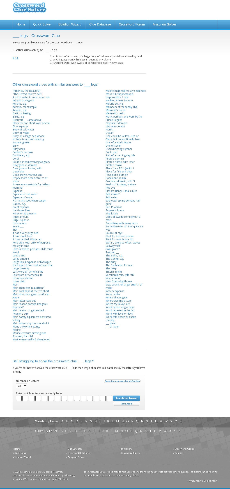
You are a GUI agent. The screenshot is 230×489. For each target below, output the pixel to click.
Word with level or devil (119, 313)
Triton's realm (114, 271)
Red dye (110, 187)
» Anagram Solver (75, 457)
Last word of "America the (28, 271)
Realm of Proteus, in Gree (121, 184)
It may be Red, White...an (27, 239)
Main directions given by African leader (31, 296)
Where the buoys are (118, 304)
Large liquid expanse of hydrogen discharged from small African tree (33, 263)
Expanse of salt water (25, 194)
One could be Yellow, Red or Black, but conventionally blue (123, 137)
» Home (16, 448)
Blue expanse (20, 126)
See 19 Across (114, 207)
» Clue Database (74, 448)
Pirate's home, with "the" (120, 161)
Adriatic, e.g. (20, 103)
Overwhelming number (119, 149)
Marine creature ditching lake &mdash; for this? (29, 334)
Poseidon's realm (116, 178)
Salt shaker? (112, 194)
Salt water (111, 197)
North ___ (111, 129)
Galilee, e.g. (19, 203)
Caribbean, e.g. (21, 155)
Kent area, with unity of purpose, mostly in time (32, 244)
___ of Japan (112, 326)
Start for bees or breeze (120, 236)
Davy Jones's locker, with (27, 168)
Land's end (19, 255)
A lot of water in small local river (31, 97)
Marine (17, 329)
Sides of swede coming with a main (123, 218)
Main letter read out (24, 300)
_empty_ (110, 320)
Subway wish (113, 245)
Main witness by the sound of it (31, 323)
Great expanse (21, 207)
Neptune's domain (116, 123)
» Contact (178, 453)
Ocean (109, 132)
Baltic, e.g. (18, 116)
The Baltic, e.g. (114, 255)
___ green (111, 323)
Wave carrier (113, 294)
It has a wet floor (23, 236)
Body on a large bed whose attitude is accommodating (29, 137)
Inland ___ (18, 226)
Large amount (21, 258)
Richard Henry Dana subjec (121, 191)
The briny (111, 262)
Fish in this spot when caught (29, 200)
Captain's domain (23, 152)
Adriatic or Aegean (23, 100)
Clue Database (100, 24)
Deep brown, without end (27, 174)
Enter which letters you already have (39, 393)
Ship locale (112, 213)
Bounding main (21, 142)
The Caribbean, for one (119, 265)
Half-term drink (21, 210)
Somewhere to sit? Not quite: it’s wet (124, 228)
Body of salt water (23, 129)
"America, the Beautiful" (27, 90)
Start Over (126, 404)
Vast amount (113, 278)
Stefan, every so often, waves (123, 242)
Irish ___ (17, 229)
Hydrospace (19, 223)
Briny (16, 145)
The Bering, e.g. (115, 258)
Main (15, 284)
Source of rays (114, 233)
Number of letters (27, 381)
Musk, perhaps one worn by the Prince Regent (124, 118)
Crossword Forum (132, 24)
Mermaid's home (115, 110)
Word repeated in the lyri (120, 310)
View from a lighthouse (119, 281)
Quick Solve (42, 24)
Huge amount (21, 216)
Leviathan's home (23, 278)
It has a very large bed (25, 233)
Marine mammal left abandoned (31, 339)
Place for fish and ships (119, 171)
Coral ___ (18, 158)
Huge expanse (21, 220)
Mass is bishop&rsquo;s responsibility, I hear (119, 95)
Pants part (112, 152)
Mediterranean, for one (119, 100)
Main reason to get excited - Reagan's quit (29, 312)
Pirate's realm (114, 165)
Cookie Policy (210, 480)
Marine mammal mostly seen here (126, 90)
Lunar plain (19, 281)
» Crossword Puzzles (183, 448)
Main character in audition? (28, 287)
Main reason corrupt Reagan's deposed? (30, 305)
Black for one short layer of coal (31, 123)
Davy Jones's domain (25, 165)
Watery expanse (115, 291)
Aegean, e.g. (20, 110)
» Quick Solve (19, 453)
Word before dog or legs (120, 307)
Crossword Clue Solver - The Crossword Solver (30, 9)
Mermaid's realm (115, 113)
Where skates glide (117, 297)
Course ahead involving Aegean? (31, 161)
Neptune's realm (115, 126)
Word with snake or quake (121, 317)
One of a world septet (118, 142)
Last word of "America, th (28, 275)
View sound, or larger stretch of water (124, 286)
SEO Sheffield (61, 479)
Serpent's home (115, 210)
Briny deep (19, 149)
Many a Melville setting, (26, 326)
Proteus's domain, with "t (120, 181)
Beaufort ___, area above (27, 119)
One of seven (113, 145)
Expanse (17, 191)
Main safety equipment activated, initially (32, 318)
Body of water (21, 132)
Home (21, 24)
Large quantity (21, 268)
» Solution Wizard (22, 457)
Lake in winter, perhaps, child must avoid (33, 250)
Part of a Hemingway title (120, 155)
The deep (111, 268)
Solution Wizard (70, 24)
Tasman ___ (112, 252)
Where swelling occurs (119, 300)
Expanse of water (23, 197)
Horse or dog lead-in (24, 213)
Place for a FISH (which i (120, 168)
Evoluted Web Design (26, 479)
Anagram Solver (164, 24)
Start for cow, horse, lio (119, 239)
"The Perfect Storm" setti (27, 94)
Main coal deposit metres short (31, 291)
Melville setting (114, 103)
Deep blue (18, 171)
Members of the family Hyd (121, 107)
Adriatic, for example (25, 107)
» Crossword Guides (129, 453)
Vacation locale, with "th (120, 275)
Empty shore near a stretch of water (30, 179)
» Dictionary (125, 448)
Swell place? (112, 249)
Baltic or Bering (22, 113)
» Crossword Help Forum (78, 453)
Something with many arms (122, 223)
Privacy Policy (194, 480)
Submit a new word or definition (123, 382)
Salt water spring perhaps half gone (123, 202)
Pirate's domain (115, 158)
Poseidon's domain (117, 174)
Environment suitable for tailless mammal (31, 186)
